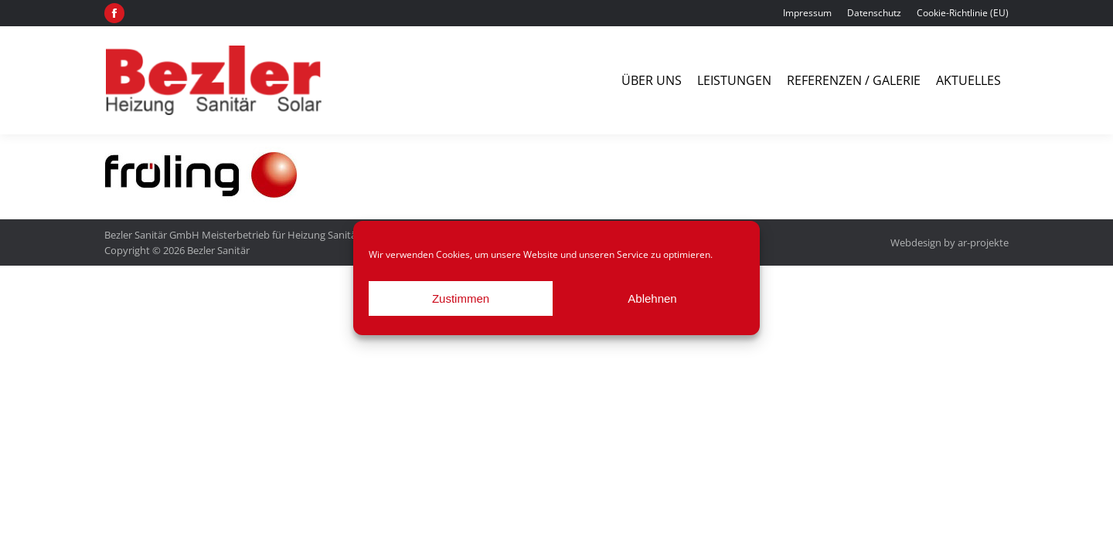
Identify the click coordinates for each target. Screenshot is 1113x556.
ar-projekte (983, 242)
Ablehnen (652, 298)
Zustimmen (460, 298)
